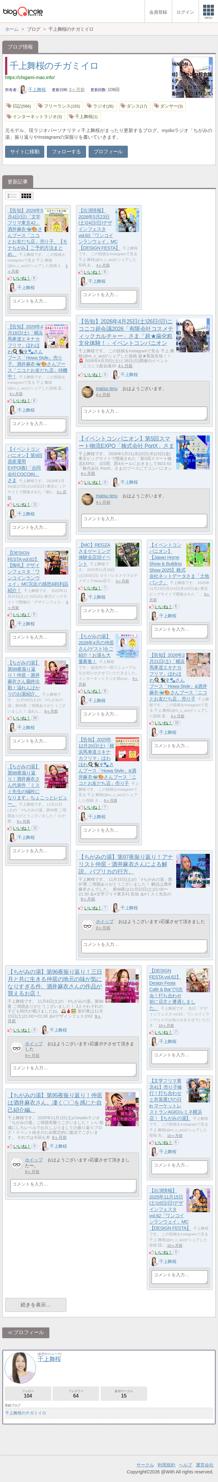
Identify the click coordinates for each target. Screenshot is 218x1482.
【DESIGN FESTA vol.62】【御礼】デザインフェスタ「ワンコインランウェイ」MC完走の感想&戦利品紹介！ (38, 571)
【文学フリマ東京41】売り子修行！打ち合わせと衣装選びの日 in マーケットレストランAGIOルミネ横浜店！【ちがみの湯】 (175, 1099)
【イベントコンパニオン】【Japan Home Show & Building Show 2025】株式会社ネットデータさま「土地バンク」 (179, 563)
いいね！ (22, 278)
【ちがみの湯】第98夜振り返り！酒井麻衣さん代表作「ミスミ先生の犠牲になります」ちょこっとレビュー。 (37, 785)
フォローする (66, 151)
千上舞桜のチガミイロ (54, 66)
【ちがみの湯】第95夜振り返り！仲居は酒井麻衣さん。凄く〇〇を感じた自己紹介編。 (55, 1102)
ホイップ (105, 921)
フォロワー (76, 1394)
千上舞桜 (32, 89)
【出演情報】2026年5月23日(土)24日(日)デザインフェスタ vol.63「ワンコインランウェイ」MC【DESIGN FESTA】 (99, 229)
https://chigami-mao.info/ (30, 77)
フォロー (28, 1394)
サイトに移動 (24, 151)
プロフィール (108, 151)
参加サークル (124, 1394)
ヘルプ (185, 1464)
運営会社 (205, 1464)
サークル (145, 1464)
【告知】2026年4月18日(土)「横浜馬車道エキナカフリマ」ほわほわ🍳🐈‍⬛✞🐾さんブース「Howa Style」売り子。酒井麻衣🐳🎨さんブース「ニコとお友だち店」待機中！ (37, 351)
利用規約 (166, 1464)
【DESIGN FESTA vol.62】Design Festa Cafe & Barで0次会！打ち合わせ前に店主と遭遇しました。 (172, 989)
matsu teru (106, 388)
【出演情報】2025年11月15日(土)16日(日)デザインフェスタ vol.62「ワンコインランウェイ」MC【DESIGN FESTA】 (170, 1209)
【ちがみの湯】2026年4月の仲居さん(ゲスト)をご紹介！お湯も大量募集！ (96, 649)
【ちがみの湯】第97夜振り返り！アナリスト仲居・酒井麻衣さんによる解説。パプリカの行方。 (125, 864)
